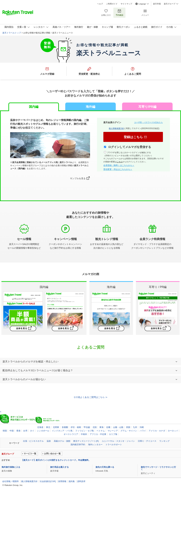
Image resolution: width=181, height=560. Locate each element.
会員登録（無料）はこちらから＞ (118, 165)
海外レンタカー (95, 444)
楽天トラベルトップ (11, 33)
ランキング (164, 441)
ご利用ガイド (111, 4)
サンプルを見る (78, 178)
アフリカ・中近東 (98, 434)
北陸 (95, 427)
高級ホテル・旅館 (62, 441)
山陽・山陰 (118, 427)
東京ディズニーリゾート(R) (86, 441)
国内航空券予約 (78, 444)
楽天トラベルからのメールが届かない (24, 379)
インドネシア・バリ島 (62, 431)
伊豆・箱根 (76, 427)
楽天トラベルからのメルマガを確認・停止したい (30, 361)
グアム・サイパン (129, 431)
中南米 (84, 434)
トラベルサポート (113, 444)
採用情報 (62, 481)
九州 (135, 427)
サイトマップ (126, 4)
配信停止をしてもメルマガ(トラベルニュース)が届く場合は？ (38, 370)
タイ (32, 431)
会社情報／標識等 (10, 481)
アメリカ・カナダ (157, 431)
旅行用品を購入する (59, 467)
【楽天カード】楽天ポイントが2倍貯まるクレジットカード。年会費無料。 (55, 460)
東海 (101, 427)
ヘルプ (100, 4)
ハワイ (143, 431)
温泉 (49, 441)
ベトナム (101, 431)
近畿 (108, 427)
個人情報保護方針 (116, 128)
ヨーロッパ (173, 431)
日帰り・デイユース (147, 441)
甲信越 (87, 427)
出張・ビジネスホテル (33, 441)
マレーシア (112, 431)
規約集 (72, 481)
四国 (128, 427)
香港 (18, 431)
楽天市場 (157, 4)
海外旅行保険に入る (11, 467)
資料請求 (81, 481)
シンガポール (43, 431)
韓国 (5, 431)
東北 (48, 427)
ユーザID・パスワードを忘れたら (148, 122)
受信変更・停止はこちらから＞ (117, 169)
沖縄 (142, 427)
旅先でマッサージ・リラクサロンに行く (158, 468)
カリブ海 (113, 434)
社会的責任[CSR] (48, 481)
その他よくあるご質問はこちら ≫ (90, 397)
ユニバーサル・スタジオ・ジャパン (118, 441)
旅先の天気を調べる (105, 467)
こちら (119, 162)
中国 (12, 431)
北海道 (40, 427)
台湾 (25, 431)
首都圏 (65, 427)
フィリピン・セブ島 (84, 431)
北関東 (56, 427)
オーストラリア (71, 434)
